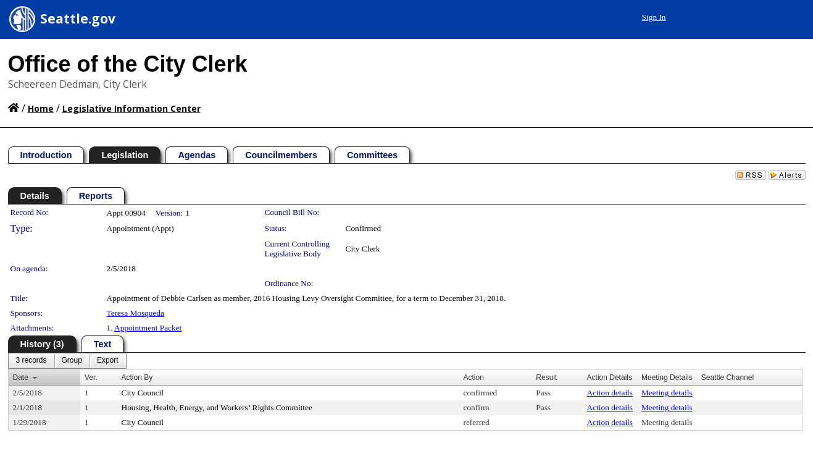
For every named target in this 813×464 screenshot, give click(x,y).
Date (20, 377)
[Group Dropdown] (72, 360)
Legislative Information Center (131, 108)
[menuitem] (31, 360)
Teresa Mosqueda (135, 313)
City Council (143, 392)
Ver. (91, 377)
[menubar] (67, 361)
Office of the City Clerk (128, 64)
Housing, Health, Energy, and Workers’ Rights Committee (217, 407)
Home (41, 108)
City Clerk (363, 248)
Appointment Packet (147, 327)
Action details (610, 392)
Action (474, 377)
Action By (137, 377)
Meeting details (667, 392)
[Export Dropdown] (108, 360)
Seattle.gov (77, 18)
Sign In (654, 17)
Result (546, 377)
